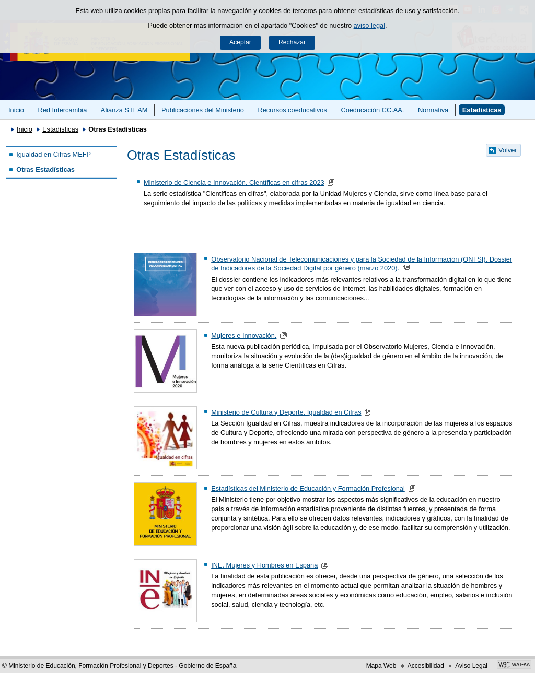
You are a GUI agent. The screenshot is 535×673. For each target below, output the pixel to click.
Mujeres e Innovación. (243, 335)
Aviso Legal (471, 665)
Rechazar (292, 42)
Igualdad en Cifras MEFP (53, 154)
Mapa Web (381, 665)
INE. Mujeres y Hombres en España (264, 565)
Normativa (433, 110)
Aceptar (240, 42)
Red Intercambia (62, 110)
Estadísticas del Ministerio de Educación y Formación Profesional (308, 488)
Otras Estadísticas (45, 169)
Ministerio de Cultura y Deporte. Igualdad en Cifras (286, 412)
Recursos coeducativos (292, 110)
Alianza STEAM (124, 110)
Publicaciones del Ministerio (202, 110)
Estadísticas (482, 110)
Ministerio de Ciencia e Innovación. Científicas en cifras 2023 (234, 182)
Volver (507, 150)
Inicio (16, 110)
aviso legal (369, 25)
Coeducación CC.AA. (372, 110)
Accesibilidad (426, 665)
